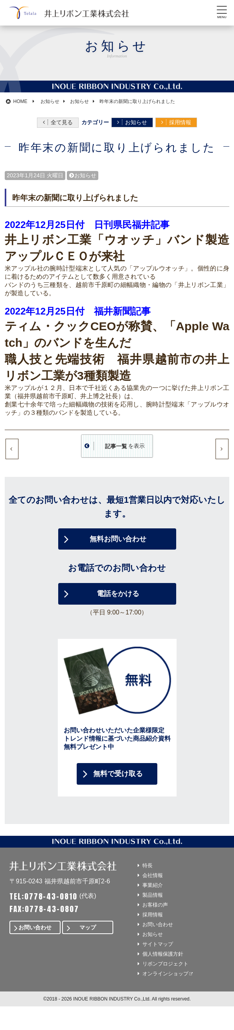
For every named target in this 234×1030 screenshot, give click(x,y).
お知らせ (136, 122)
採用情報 (180, 122)
